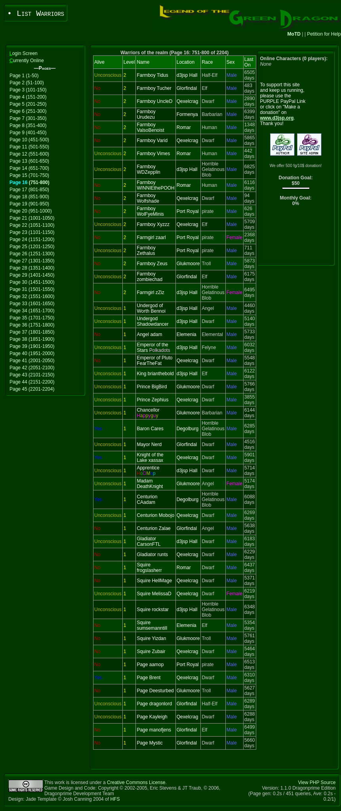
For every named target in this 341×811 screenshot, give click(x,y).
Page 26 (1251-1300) (32, 253)
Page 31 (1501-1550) (32, 289)
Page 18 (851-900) (29, 196)
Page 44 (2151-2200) (32, 382)
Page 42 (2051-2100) (32, 367)
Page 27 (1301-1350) (32, 261)
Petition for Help (324, 34)
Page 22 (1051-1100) (32, 225)
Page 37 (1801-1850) (32, 332)
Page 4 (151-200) (28, 97)
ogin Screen (24, 53)
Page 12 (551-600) (29, 154)
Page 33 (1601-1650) (32, 303)
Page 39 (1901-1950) (32, 346)
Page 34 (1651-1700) (32, 310)
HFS (115, 799)
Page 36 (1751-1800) (32, 325)
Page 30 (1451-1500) (32, 282)
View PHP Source (317, 782)
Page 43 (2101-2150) (32, 375)
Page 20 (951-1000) (31, 211)
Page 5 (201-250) (28, 104)
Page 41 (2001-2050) (32, 360)
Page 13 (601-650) (29, 161)
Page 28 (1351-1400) (32, 268)
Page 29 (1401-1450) (32, 275)
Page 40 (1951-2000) (32, 353)
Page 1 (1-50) (24, 75)
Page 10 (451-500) (29, 139)
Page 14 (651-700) (29, 168)
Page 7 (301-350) (28, 118)
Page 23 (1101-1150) (32, 232)
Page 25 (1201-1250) (32, 246)
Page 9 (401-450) (28, 132)
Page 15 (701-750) (29, 175)
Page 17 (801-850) (29, 189)
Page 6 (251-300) (28, 111)
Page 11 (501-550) (29, 147)
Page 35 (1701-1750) (32, 318)
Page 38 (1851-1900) (32, 339)
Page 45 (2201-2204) (32, 389)
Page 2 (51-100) (27, 82)
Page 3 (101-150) (28, 90)
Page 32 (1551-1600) (32, 296)
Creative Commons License (136, 782)
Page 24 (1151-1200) (32, 239)
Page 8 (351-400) (28, 125)
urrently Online (27, 60)
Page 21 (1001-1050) (32, 218)
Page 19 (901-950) (29, 204)
